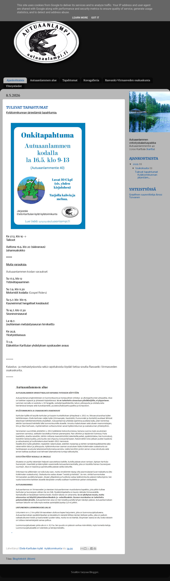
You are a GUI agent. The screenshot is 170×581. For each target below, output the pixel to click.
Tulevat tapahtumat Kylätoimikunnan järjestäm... (146, 175)
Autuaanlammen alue (43, 80)
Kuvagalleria (91, 80)
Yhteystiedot (14, 86)
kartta (150, 149)
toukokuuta (142, 168)
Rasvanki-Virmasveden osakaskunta (127, 80)
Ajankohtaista (15, 80)
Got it (95, 17)
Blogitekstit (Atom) (24, 559)
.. (63, 532)
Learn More (80, 17)
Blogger (93, 572)
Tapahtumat (70, 80)
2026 (136, 164)
